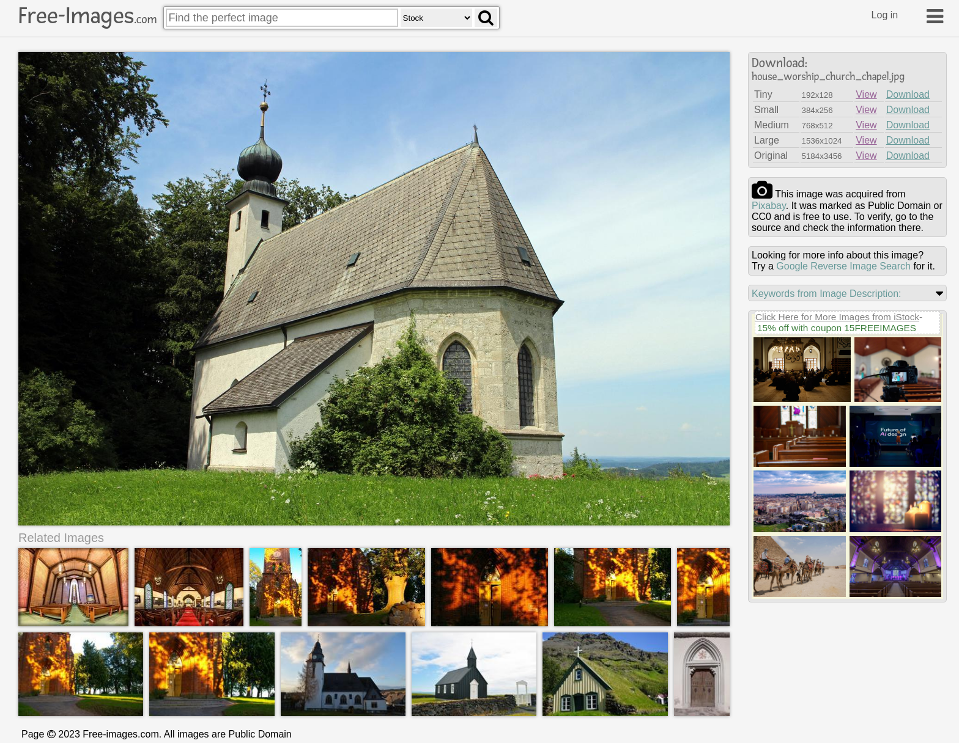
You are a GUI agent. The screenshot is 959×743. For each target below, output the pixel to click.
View (866, 94)
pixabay (769, 205)
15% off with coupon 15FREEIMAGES (836, 328)
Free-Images (87, 16)
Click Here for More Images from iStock (837, 317)
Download (908, 94)
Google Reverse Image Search (843, 266)
